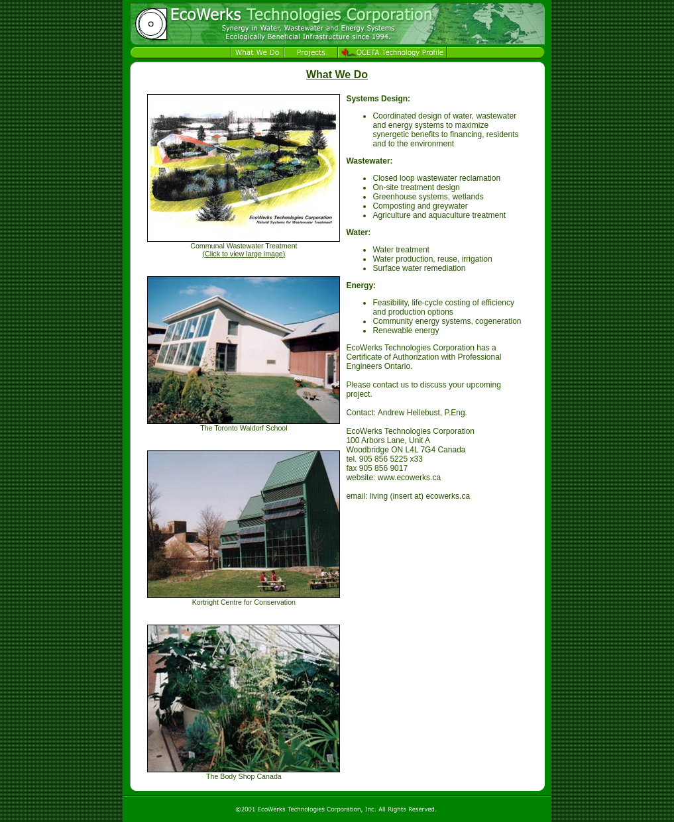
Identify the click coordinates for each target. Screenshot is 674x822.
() (243, 254)
